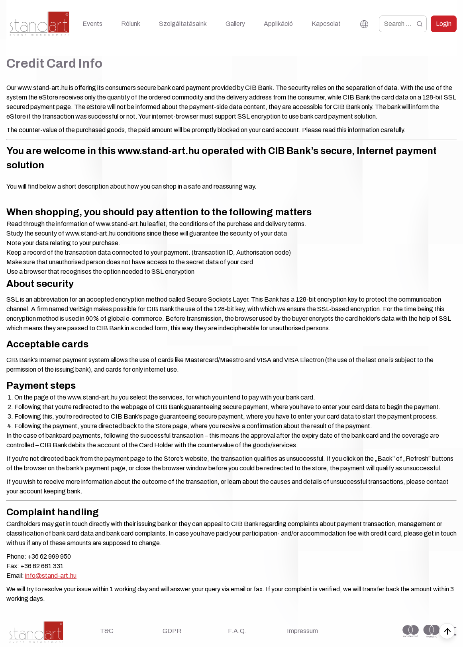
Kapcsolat (326, 23)
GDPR (172, 631)
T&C (107, 631)
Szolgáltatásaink (183, 23)
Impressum (302, 631)
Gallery (235, 23)
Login (443, 23)
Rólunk (130, 23)
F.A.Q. (237, 631)
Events (92, 23)
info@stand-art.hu (51, 575)
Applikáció (278, 23)
